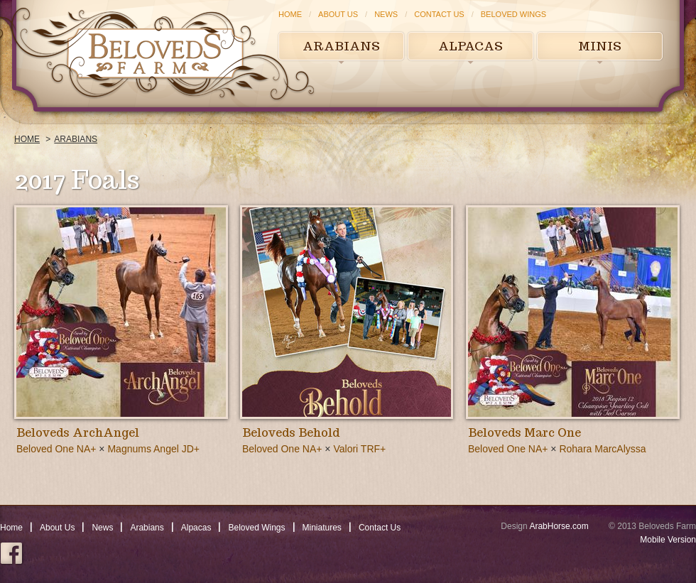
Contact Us (439, 14)
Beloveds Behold (290, 432)
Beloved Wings (513, 14)
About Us (338, 14)
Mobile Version (668, 540)
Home (290, 14)
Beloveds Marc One (524, 432)
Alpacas (470, 46)
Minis (599, 46)
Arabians (341, 46)
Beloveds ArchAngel (77, 432)
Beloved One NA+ (56, 448)
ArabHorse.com (558, 526)
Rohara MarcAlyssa (602, 448)
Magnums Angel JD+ (153, 448)
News (386, 14)
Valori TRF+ (359, 448)
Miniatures (322, 528)
